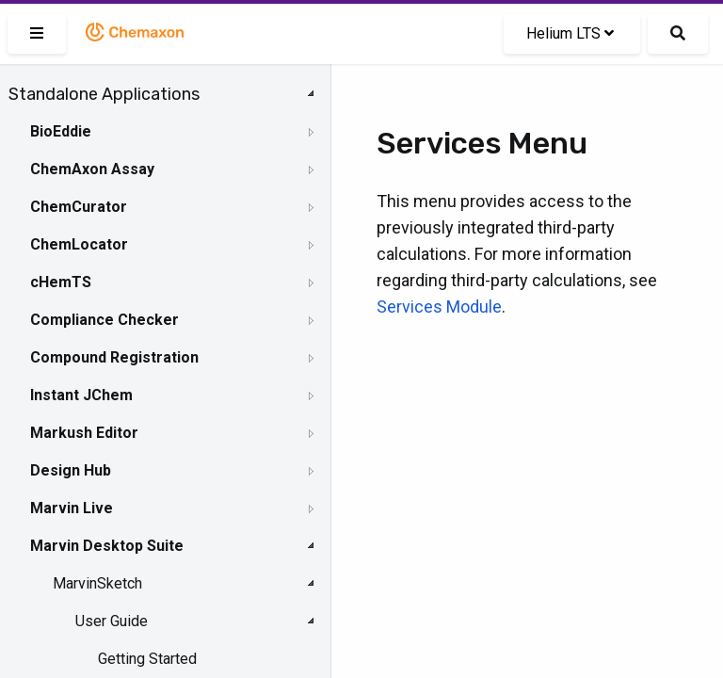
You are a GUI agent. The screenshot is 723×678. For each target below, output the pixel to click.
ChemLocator (79, 244)
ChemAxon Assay (92, 169)
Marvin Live (71, 508)
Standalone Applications (104, 94)
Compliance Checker (104, 320)
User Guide (111, 621)
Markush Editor (84, 433)
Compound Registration (114, 357)
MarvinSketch (97, 583)
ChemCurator (78, 207)
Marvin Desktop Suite (107, 546)
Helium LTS (570, 33)
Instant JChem (81, 395)
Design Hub (70, 470)
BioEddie (60, 131)
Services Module (439, 306)
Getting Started (147, 659)
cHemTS (60, 282)
